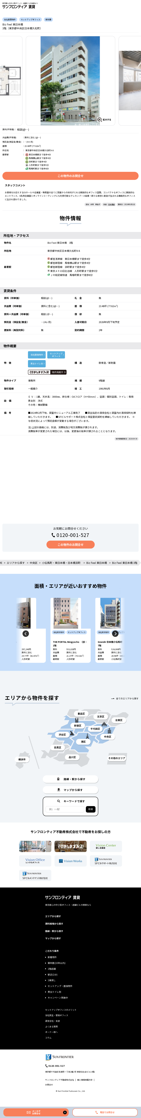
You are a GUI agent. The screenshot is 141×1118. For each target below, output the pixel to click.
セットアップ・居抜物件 (60, 995)
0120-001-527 (73, 534)
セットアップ (56, 355)
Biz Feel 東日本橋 (96, 563)
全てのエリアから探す (127, 708)
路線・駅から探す (54, 940)
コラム (48, 1047)
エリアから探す (16, 563)
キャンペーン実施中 (58, 1007)
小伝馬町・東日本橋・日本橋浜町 (61, 563)
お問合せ (49, 1094)
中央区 (33, 563)
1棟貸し (52, 989)
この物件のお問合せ (71, 176)
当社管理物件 (37, 354)
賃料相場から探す (54, 933)
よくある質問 (51, 1036)
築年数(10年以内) (56, 972)
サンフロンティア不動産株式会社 (59, 1089)
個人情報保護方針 (85, 1089)
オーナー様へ (51, 1041)
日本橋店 (111, 204)
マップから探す (53, 947)
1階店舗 (52, 978)
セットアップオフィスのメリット (61, 1019)
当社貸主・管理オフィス (56, 1024)
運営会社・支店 (52, 1030)
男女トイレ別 (37, 363)
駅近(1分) (52, 984)
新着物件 (52, 966)
